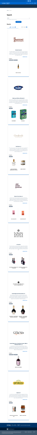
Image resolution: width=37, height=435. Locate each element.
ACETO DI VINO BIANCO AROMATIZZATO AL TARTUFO (13, 169)
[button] (28, 3)
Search (8, 18)
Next (28, 115)
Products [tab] (24, 27)
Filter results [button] (18, 21)
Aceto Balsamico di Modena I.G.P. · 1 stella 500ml (23, 267)
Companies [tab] (13, 27)
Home (8, 10)
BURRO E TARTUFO (22, 169)
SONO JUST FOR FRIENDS (18, 367)
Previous (8, 115)
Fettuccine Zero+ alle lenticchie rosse (14, 416)
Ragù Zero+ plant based (23, 415)
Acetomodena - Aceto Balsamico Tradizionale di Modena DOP (13, 317)
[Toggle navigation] (1, 3)
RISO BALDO (23, 120)
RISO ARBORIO (14, 120)
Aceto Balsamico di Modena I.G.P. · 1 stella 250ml (13, 267)
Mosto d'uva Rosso (18, 72)
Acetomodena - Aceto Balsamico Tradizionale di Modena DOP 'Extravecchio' (23, 317)
